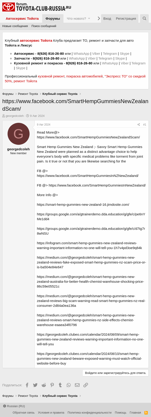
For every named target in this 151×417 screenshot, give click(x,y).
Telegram (110, 53)
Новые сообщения (15, 26)
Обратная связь (24, 412)
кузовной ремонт (51, 76)
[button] (89, 18)
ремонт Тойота (25, 81)
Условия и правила (51, 412)
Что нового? (76, 18)
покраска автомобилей (84, 76)
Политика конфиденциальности (90, 412)
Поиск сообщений (44, 26)
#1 (144, 124)
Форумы (53, 18)
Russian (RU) (14, 406)
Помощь (120, 412)
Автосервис (24, 53)
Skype (125, 53)
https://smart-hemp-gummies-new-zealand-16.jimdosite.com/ (83, 204)
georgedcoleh (15, 116)
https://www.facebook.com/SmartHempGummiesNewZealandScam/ (88, 137)
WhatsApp (82, 53)
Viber (96, 53)
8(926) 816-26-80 (50, 53)
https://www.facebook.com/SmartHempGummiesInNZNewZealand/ (88, 176)
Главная (135, 412)
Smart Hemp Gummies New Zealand (65, 147)
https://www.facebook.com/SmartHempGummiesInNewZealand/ (97, 185)
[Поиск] (144, 18)
